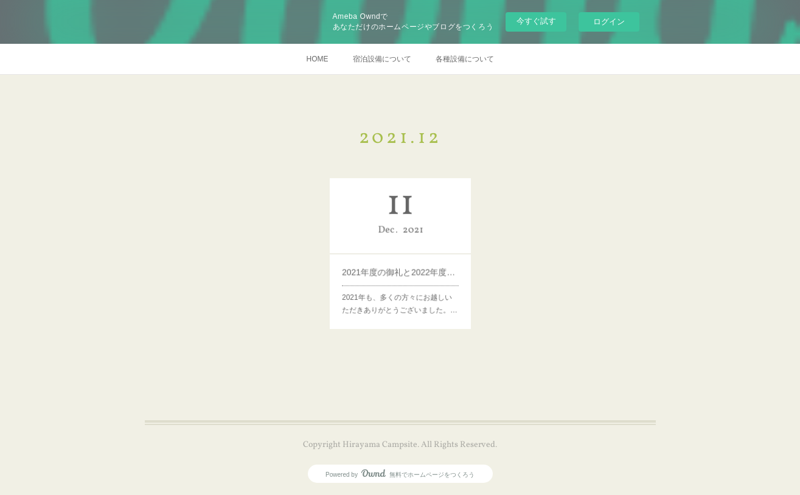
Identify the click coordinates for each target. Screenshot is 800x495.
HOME (318, 59)
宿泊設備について (382, 59)
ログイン (609, 21)
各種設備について (465, 59)
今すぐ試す (536, 21)
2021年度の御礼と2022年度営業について (400, 268)
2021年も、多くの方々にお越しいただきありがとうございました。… (399, 294)
